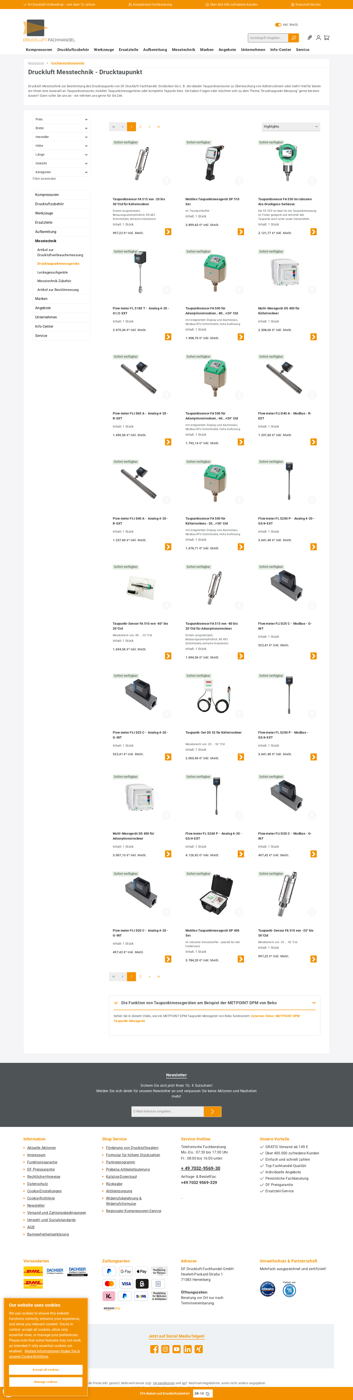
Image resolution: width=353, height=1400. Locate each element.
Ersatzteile (43, 222)
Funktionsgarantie (42, 1162)
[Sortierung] (291, 126)
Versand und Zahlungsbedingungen (56, 1213)
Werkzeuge (44, 213)
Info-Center (44, 326)
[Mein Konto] (318, 37)
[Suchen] (293, 37)
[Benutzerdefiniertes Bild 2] (289, 1289)
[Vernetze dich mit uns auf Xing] (199, 1349)
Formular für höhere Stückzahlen (133, 1155)
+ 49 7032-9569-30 (200, 1168)
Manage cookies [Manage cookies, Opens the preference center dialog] (45, 1382)
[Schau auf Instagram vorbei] (165, 1349)
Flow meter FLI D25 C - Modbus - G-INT (285, 626)
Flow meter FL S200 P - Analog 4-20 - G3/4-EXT (286, 521)
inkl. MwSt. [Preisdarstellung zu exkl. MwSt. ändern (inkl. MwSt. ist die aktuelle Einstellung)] (287, 24)
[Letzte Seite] (158, 126)
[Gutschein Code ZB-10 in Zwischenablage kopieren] (207, 1393)
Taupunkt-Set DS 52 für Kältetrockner (214, 732)
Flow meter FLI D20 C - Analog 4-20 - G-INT (140, 933)
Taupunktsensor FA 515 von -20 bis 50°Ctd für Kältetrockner (139, 201)
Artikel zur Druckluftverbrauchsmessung (60, 252)
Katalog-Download (121, 1176)
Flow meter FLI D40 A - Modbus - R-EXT (285, 416)
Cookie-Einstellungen (44, 1191)
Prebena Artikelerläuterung (128, 1169)
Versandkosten (164, 1383)
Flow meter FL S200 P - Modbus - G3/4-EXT (283, 735)
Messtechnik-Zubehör (54, 281)
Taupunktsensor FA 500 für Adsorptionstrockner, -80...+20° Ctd (212, 310)
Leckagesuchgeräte (52, 272)
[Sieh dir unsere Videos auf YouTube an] (177, 1349)
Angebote (43, 308)
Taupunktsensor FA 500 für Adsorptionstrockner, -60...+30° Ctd (212, 416)
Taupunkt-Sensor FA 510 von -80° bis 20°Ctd (140, 626)
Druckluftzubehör (49, 204)
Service (41, 336)
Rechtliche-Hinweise (43, 1176)
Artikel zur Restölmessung (58, 290)
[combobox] (268, 37)
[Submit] (213, 1111)
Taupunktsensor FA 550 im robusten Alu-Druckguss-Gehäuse (285, 201)
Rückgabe (114, 1184)
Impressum (36, 1155)
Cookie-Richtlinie (41, 1198)
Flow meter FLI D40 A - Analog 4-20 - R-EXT (140, 521)
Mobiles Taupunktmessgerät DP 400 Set (213, 933)
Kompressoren (47, 195)
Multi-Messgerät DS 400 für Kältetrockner (279, 310)
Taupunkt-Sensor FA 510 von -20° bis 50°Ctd (286, 933)
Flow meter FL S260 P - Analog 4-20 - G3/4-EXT (214, 836)
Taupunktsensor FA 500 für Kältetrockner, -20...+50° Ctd (207, 521)
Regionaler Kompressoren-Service (133, 1211)
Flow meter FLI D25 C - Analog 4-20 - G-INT (140, 735)
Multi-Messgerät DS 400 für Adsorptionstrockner (133, 836)
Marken (41, 299)
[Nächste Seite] (149, 126)
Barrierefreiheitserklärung (48, 1234)
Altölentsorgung (119, 1191)
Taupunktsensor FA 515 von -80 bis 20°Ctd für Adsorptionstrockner (212, 626)
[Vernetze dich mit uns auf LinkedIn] (188, 1349)
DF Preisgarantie (41, 1169)
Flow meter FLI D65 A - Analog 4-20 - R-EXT (140, 416)
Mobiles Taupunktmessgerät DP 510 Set (213, 201)
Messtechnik (46, 241)
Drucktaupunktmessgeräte (58, 264)
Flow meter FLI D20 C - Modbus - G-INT (285, 836)
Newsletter (36, 1205)
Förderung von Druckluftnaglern (132, 1148)
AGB (30, 1227)
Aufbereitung (46, 232)
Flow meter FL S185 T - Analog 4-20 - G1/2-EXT (141, 310)
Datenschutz (37, 1184)
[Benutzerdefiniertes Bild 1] (268, 1289)
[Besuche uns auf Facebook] (154, 1349)
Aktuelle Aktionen (41, 1148)
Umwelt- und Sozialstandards (51, 1220)
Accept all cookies (46, 1369)
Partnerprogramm (120, 1162)
